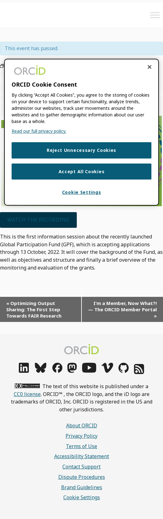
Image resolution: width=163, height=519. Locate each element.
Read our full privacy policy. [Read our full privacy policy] (39, 131)
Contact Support (81, 466)
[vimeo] (107, 370)
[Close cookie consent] (149, 67)
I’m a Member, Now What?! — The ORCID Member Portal (122, 309)
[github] (123, 370)
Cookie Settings (81, 497)
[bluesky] (40, 370)
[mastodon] (72, 370)
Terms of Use (81, 446)
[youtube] (89, 370)
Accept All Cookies (82, 171)
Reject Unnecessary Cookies (81, 150)
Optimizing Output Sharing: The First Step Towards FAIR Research (33, 309)
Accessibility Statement (81, 456)
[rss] (139, 372)
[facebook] (57, 370)
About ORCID (81, 425)
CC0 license (27, 394)
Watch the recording (38, 219)
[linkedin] (24, 370)
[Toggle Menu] (155, 15)
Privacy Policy (81, 435)
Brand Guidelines (81, 487)
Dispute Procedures (81, 477)
